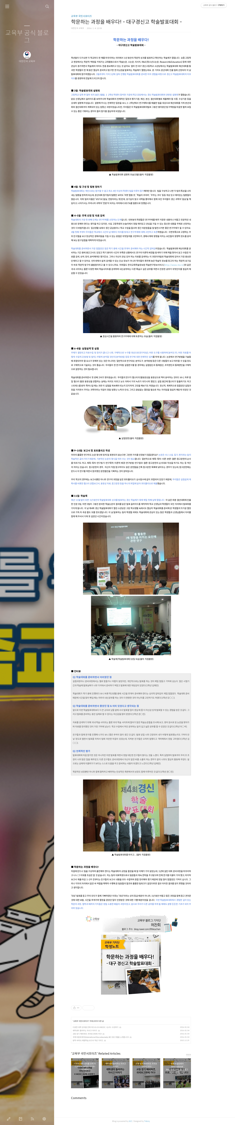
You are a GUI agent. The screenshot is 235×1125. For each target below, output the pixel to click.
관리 (44, 1119)
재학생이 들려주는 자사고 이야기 (98, 1030)
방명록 (21, 1119)
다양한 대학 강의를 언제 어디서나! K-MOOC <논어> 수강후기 (109, 1027)
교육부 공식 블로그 (27, 36)
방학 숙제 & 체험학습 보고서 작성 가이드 (101, 1040)
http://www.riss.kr (187, 265)
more (202, 1054)
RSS (33, 1119)
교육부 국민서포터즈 (95, 16)
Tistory (160, 1121)
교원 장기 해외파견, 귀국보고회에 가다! (100, 1034)
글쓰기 (9, 1119)
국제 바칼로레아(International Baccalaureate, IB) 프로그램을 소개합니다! (114, 1037)
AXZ (144, 1121)
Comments (92, 1098)
